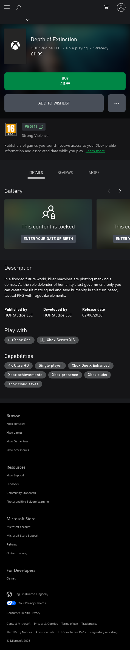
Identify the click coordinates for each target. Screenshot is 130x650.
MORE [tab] (94, 172)
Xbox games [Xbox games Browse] (14, 432)
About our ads (45, 632)
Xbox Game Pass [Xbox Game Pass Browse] (18, 441)
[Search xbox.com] (19, 7)
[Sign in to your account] (121, 7)
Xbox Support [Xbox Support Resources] (15, 475)
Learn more (95, 150)
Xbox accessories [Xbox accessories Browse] (18, 450)
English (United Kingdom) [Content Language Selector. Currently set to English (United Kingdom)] (31, 594)
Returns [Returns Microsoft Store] (12, 544)
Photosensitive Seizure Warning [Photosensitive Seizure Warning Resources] (28, 501)
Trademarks (89, 623)
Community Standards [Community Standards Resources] (21, 492)
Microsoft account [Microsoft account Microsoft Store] (18, 527)
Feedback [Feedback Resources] (13, 484)
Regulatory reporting (103, 632)
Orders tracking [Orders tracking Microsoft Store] (17, 553)
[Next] (120, 191)
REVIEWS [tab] (65, 172)
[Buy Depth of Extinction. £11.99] (65, 81)
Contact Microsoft (18, 623)
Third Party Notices (19, 632)
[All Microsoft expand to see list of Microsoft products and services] (6, 7)
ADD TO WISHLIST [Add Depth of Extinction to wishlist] (54, 103)
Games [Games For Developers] (11, 578)
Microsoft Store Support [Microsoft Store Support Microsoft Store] (22, 535)
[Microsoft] (65, 4)
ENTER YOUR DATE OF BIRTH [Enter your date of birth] (48, 239)
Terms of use (69, 623)
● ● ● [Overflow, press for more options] (117, 102)
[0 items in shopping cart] (108, 7)
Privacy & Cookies (46, 623)
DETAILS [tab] (36, 172)
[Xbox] (14, 19)
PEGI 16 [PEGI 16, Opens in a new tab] (34, 127)
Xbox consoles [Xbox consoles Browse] (16, 423)
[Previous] (109, 191)
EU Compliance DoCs (72, 632)
